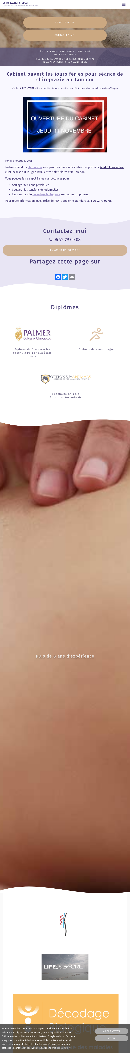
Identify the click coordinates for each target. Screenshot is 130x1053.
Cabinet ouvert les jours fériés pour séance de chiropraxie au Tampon (85, 88)
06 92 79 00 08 (65, 22)
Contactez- (65, 35)
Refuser (111, 1038)
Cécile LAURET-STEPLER (22, 4)
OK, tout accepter (111, 1031)
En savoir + (64, 1047)
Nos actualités (43, 88)
